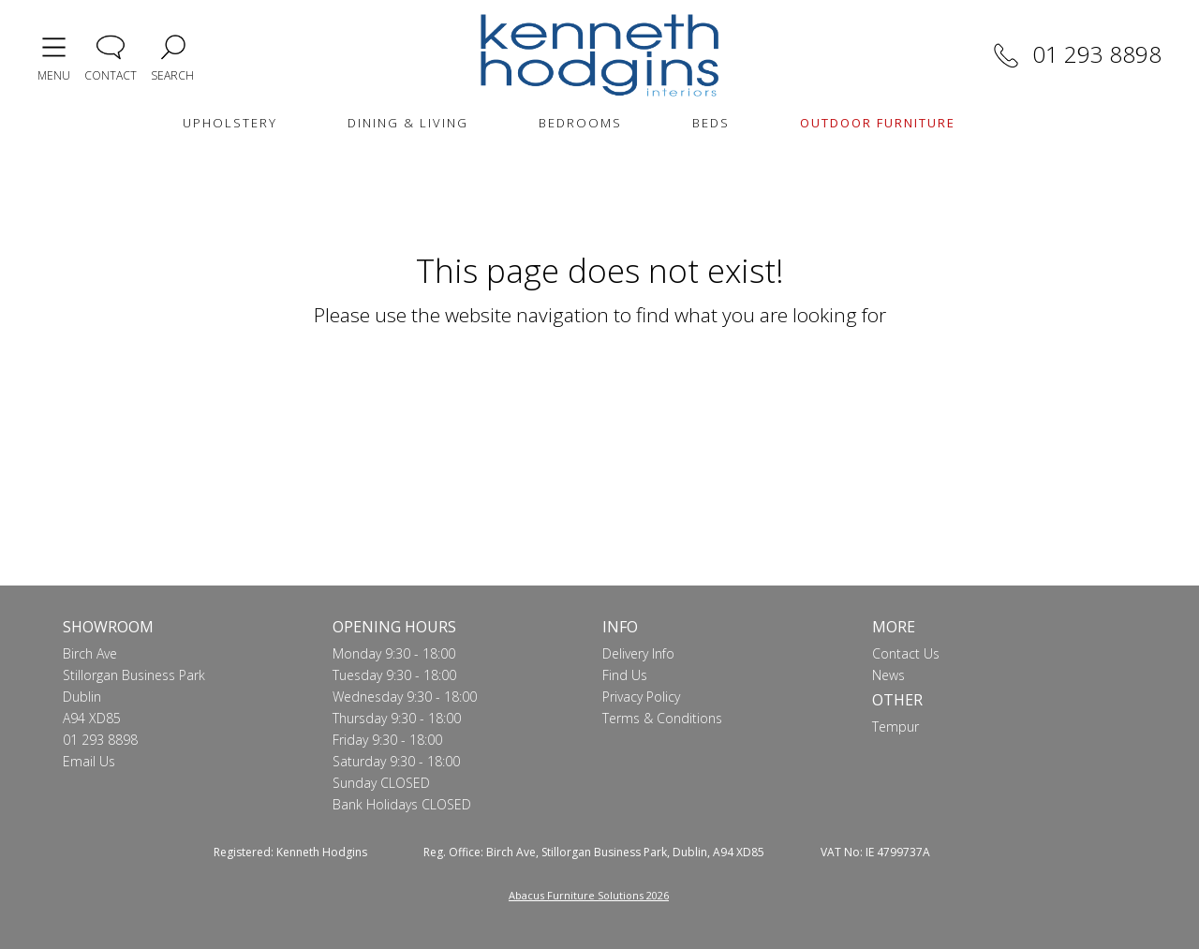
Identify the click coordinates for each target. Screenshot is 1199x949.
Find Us (624, 675)
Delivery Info (638, 653)
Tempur (895, 726)
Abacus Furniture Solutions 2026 (589, 895)
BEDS (711, 122)
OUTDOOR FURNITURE (877, 122)
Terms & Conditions (662, 718)
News (888, 675)
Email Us (89, 761)
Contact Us (906, 653)
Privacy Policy (641, 696)
